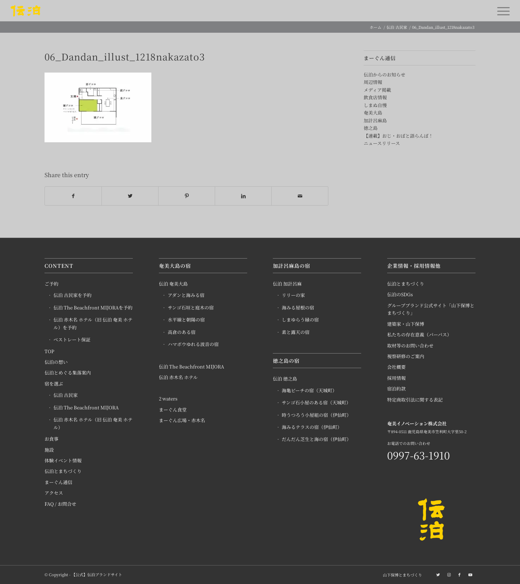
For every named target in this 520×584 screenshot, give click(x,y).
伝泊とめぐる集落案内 (68, 373)
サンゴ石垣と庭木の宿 (191, 307)
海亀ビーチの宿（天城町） (309, 390)
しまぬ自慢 (375, 105)
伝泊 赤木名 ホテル (178, 377)
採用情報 (396, 378)
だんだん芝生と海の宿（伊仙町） (316, 439)
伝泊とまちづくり (63, 471)
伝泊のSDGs (400, 294)
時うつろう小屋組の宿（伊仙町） (316, 415)
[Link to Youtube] (470, 574)
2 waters (168, 398)
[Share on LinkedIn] (243, 196)
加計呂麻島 (375, 120)
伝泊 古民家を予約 (72, 295)
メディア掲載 (377, 89)
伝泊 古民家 (65, 395)
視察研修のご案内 (405, 356)
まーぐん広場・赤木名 (182, 420)
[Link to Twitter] (438, 574)
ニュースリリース (382, 143)
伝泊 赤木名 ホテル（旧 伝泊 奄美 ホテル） (92, 423)
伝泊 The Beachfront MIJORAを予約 (92, 307)
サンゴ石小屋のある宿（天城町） (316, 402)
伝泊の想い (56, 362)
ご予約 (51, 283)
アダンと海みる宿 (186, 295)
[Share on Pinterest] (186, 196)
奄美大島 (373, 112)
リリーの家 (293, 295)
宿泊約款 (396, 389)
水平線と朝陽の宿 (186, 320)
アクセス (54, 493)
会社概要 (396, 367)
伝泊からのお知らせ (384, 74)
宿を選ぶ (54, 383)
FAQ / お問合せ (60, 503)
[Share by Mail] (300, 196)
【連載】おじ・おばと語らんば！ (398, 135)
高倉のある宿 (182, 332)
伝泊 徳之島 (285, 379)
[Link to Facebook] (459, 574)
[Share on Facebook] (73, 196)
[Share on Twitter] (130, 196)
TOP (49, 351)
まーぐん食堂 (173, 409)
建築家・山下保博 (405, 323)
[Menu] (501, 10)
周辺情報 (373, 82)
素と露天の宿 (296, 332)
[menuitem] (400, 575)
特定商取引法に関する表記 (415, 399)
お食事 (51, 438)
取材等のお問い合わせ (410, 345)
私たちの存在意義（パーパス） (419, 334)
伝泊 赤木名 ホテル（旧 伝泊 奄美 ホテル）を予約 (92, 324)
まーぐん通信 (58, 482)
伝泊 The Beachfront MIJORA (86, 407)
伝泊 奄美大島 (173, 283)
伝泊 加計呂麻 (287, 283)
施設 (49, 449)
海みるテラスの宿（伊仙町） (312, 427)
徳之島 (371, 127)
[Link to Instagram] (448, 574)
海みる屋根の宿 (298, 307)
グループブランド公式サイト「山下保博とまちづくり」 (430, 309)
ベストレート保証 (71, 339)
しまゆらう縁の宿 (300, 320)
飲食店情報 (375, 97)
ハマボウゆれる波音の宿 (193, 344)
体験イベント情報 (63, 460)
